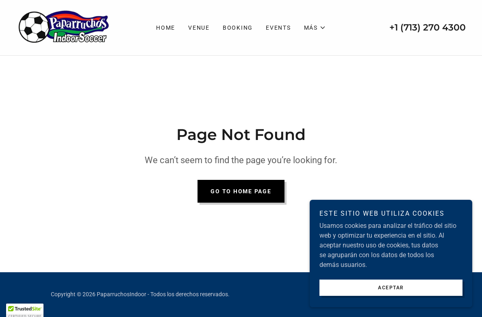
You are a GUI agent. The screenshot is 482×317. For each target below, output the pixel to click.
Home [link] (165, 27)
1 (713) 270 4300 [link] (430, 27)
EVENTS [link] (278, 27)
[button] (315, 28)
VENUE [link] (199, 27)
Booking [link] (238, 27)
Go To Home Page (241, 191)
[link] (63, 27)
